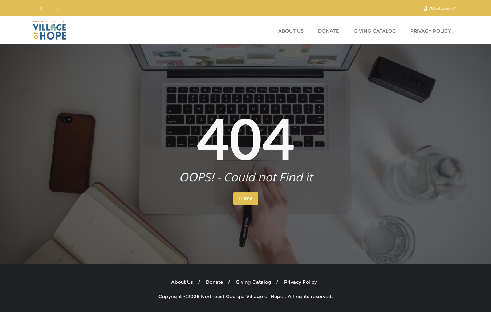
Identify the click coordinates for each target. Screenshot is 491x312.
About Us (182, 282)
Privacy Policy (300, 282)
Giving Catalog (253, 282)
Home (246, 198)
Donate (214, 282)
